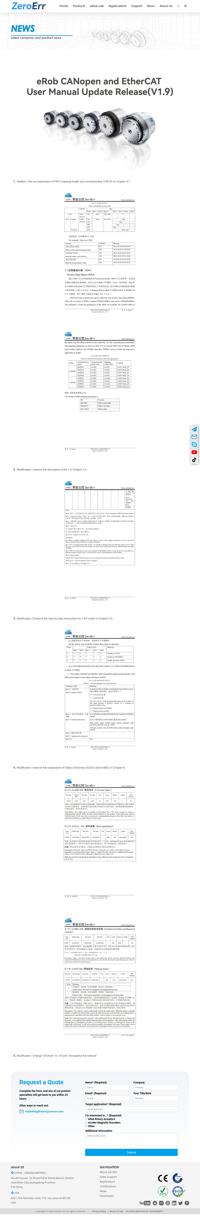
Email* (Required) (95, 1093)
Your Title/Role (142, 1093)
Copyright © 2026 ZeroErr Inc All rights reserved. (60, 1213)
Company (139, 1082)
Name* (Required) (96, 1082)
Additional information (98, 1130)
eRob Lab (97, 6)
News (151, 6)
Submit (131, 1154)
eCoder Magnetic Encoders (104, 1122)
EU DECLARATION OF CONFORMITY (145, 1213)
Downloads (107, 1197)
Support (136, 6)
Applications (117, 6)
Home (63, 6)
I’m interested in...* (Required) (103, 1115)
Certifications (108, 1188)
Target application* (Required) (103, 1104)
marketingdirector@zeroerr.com (41, 1111)
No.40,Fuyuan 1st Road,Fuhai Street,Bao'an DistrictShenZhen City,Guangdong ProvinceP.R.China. (42, 1184)
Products (79, 6)
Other (91, 1126)
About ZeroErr (109, 1174)
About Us (166, 6)
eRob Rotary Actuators (101, 1119)
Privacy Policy (99, 1213)
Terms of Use (116, 1213)
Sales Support (108, 1178)
